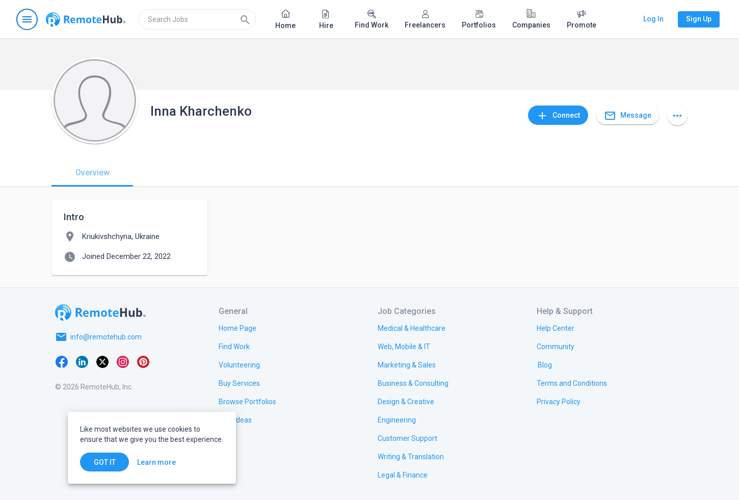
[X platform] (102, 361)
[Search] (245, 19)
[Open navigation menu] (27, 19)
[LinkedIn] (82, 361)
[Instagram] (123, 361)
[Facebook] (61, 361)
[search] (197, 19)
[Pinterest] (143, 361)
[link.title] (237, 328)
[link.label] (556, 328)
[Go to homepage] (85, 19)
